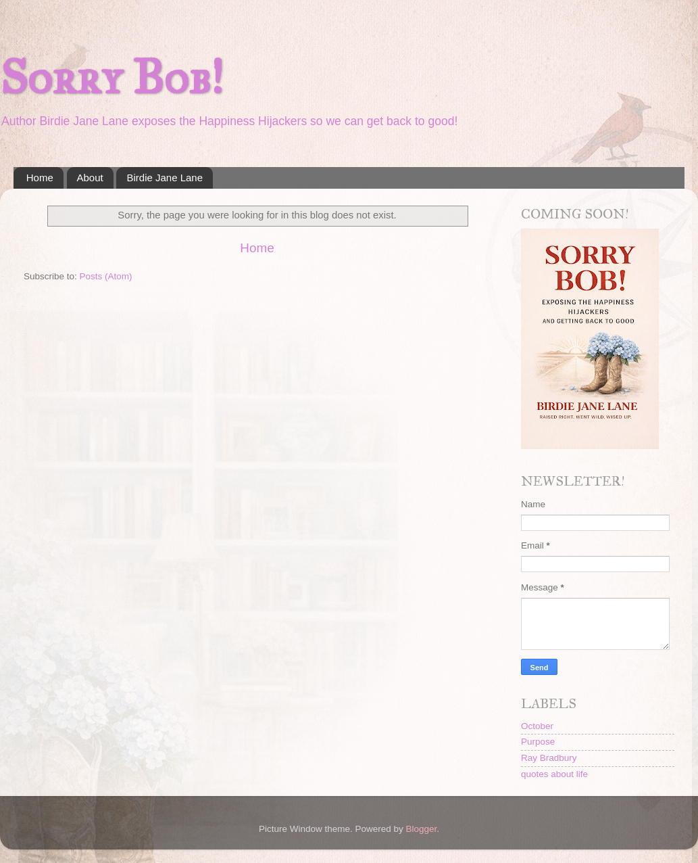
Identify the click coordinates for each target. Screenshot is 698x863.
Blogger (421, 829)
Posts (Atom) (106, 276)
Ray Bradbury (549, 758)
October (537, 726)
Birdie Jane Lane (164, 177)
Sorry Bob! (111, 77)
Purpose (538, 742)
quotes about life (554, 774)
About (90, 177)
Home (39, 177)
